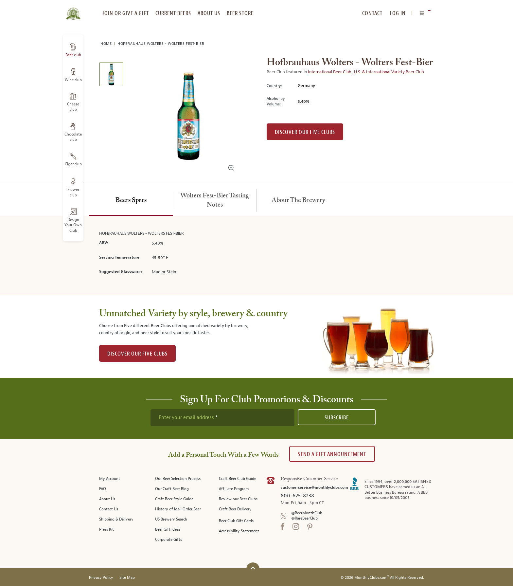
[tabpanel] (256, 255)
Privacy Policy (101, 577)
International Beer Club (329, 72)
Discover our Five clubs (305, 132)
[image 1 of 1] (111, 75)
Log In (398, 13)
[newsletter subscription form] (222, 417)
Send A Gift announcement (332, 454)
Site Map (127, 577)
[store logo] (73, 10)
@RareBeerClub (304, 518)
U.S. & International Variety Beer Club (389, 72)
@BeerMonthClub (306, 513)
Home (106, 44)
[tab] (131, 201)
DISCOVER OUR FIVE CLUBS (137, 354)
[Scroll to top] (252, 568)
